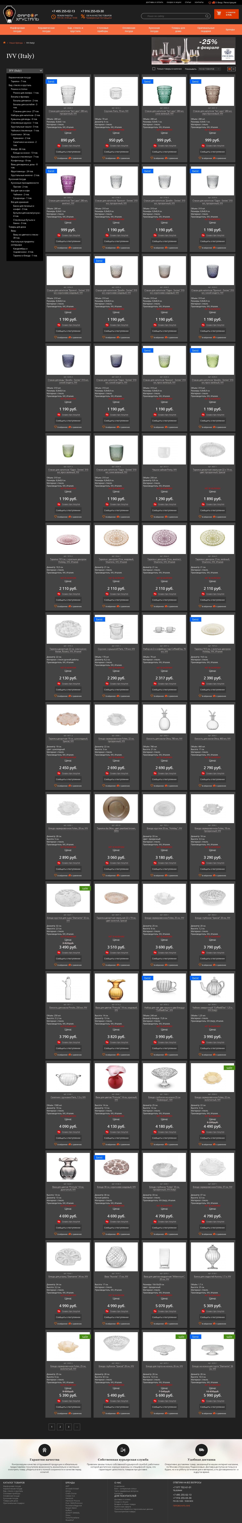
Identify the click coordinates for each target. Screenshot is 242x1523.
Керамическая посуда (46, 29)
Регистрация (230, 2)
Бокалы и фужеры (20, 96)
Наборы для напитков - (25, 115)
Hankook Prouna (73, 1500)
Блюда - (18, 149)
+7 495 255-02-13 (182, 1494)
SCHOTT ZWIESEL (73, 1513)
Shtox (68, 1515)
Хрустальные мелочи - (25, 175)
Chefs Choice (71, 1493)
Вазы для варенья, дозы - (24, 166)
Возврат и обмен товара (125, 1504)
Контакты (199, 2)
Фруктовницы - (22, 171)
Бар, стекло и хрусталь (75, 29)
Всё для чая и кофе (20, 190)
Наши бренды (16, 42)
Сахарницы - (22, 198)
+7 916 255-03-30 (182, 1497)
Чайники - (21, 194)
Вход (220, 2)
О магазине (119, 1486)
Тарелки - (18, 81)
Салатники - (20, 134)
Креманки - (22, 138)
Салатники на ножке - (25, 144)
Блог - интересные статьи (125, 1488)
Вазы (13, 230)
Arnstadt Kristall (72, 1488)
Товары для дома (178, 29)
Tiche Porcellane (72, 1517)
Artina (68, 1491)
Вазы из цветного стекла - (26, 236)
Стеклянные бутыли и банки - (24, 221)
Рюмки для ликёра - (26, 92)
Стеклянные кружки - (24, 122)
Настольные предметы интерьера (22, 243)
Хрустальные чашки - (25, 126)
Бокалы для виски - (25, 100)
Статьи (188, 2)
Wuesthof (70, 1520)
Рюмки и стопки (19, 89)
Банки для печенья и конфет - (23, 207)
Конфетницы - (21, 160)
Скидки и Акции (174, 2)
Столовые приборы (102, 29)
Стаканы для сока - (26, 111)
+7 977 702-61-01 (182, 1487)
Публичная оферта (122, 1506)
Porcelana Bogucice (74, 1505)
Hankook (69, 1498)
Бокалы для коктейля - (25, 106)
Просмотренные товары (124, 1511)
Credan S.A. (70, 1496)
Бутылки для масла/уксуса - (27, 214)
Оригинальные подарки (206, 29)
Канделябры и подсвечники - (23, 250)
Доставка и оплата (154, 2)
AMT (67, 1486)
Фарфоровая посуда (17, 29)
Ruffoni (69, 1510)
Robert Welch (71, 1508)
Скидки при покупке (71, 145)
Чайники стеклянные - (25, 130)
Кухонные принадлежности (25, 182)
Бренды (230, 29)
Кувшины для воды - (24, 119)
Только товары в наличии (167, 68)
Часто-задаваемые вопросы (126, 1491)
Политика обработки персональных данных (133, 1509)
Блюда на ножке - (25, 152)
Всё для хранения (19, 202)
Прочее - (20, 186)
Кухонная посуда (154, 29)
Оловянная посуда (128, 29)
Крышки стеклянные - (25, 156)
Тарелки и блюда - (25, 255)
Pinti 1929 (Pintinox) (74, 1503)
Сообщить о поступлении (68, 151)
